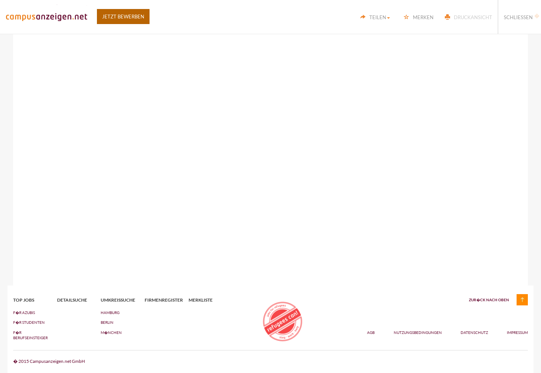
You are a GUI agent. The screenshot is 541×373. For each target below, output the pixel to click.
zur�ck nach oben (489, 299)
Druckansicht (468, 17)
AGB (371, 332)
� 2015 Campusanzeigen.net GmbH (49, 361)
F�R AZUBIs (24, 312)
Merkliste (201, 300)
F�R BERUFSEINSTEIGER (29, 335)
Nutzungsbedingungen (418, 332)
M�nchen (111, 332)
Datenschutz (475, 332)
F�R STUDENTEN (29, 322)
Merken (419, 17)
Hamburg (110, 312)
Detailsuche (72, 300)
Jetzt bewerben (123, 17)
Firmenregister (161, 300)
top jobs (23, 300)
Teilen (375, 17)
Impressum (517, 332)
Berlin (107, 322)
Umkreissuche (117, 300)
